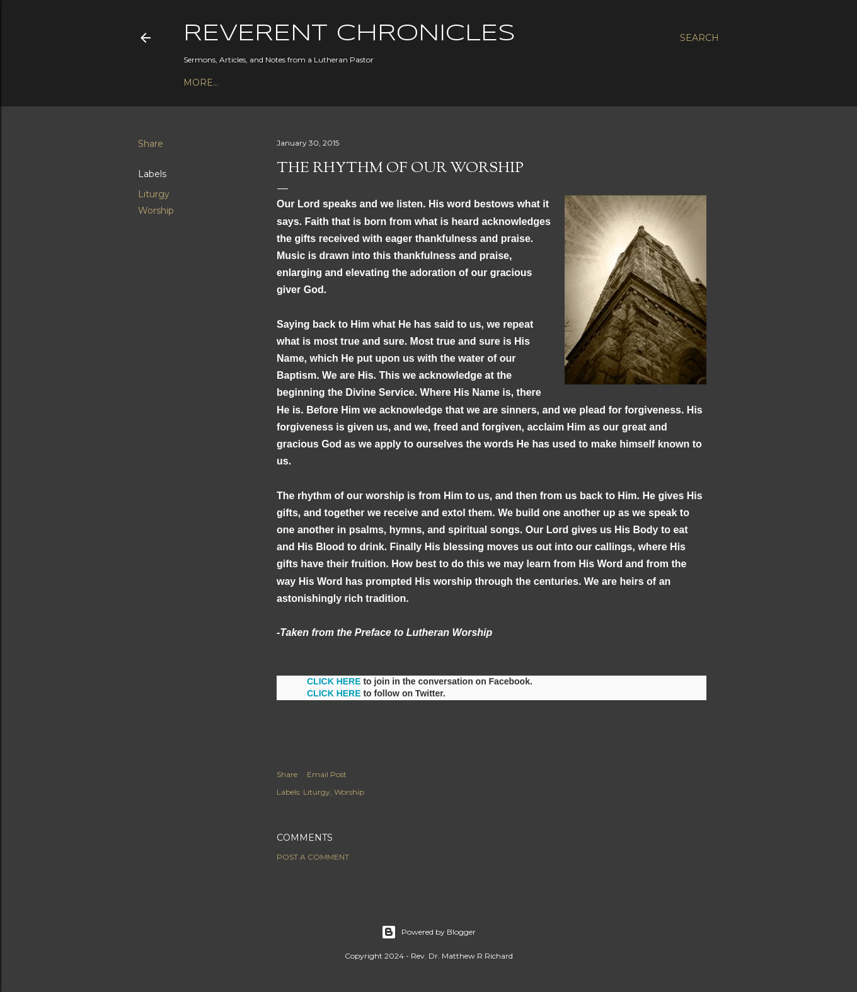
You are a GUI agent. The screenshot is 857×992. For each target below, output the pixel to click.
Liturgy (154, 194)
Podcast (206, 82)
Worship (156, 210)
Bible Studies (312, 82)
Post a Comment (313, 857)
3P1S (366, 82)
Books (253, 82)
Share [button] (150, 143)
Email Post (327, 774)
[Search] (699, 38)
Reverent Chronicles (349, 34)
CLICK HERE (334, 681)
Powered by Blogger (428, 932)
